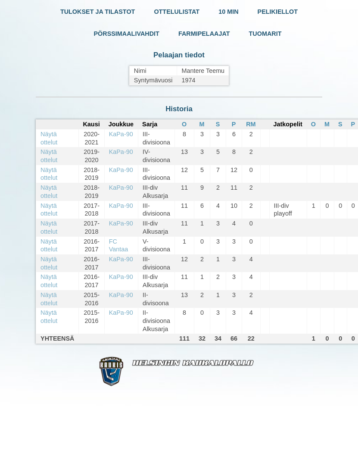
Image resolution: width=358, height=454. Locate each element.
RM (250, 124)
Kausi (91, 124)
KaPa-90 (121, 134)
